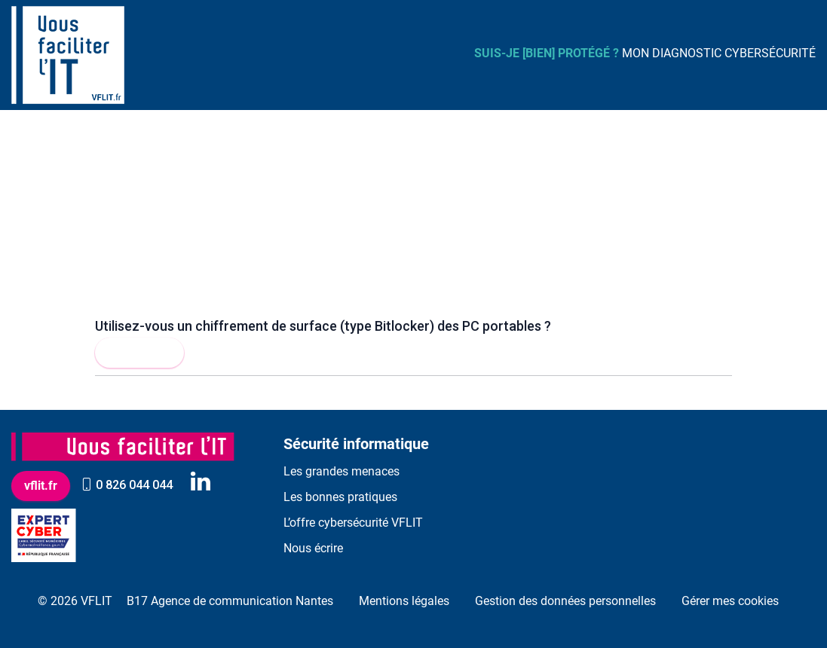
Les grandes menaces (341, 471)
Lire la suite (139, 352)
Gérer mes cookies (730, 601)
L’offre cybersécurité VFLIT (353, 522)
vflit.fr (40, 485)
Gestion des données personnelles (565, 601)
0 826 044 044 (127, 485)
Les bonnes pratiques (340, 497)
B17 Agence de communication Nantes (230, 601)
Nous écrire (313, 548)
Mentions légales (404, 601)
